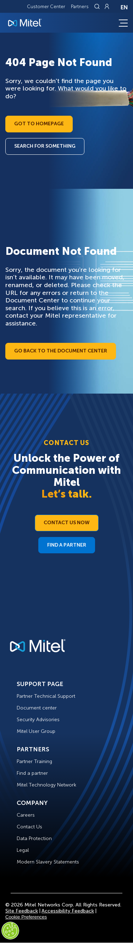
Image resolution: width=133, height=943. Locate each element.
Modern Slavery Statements (48, 862)
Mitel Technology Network (46, 785)
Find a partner (32, 773)
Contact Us (29, 827)
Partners (80, 6)
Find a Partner (66, 545)
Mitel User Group (36, 731)
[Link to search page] (97, 6)
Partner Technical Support (46, 696)
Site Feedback (21, 911)
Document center (37, 708)
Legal (23, 850)
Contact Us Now (67, 523)
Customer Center (46, 6)
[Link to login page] (106, 6)
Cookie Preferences (26, 917)
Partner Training (34, 761)
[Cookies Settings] (10, 930)
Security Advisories (38, 720)
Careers (26, 815)
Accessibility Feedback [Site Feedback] (67, 911)
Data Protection (34, 838)
